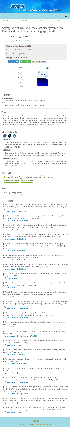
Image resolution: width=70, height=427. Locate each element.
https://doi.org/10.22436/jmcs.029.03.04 (17, 41)
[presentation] (63, 116)
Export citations (28, 67)
